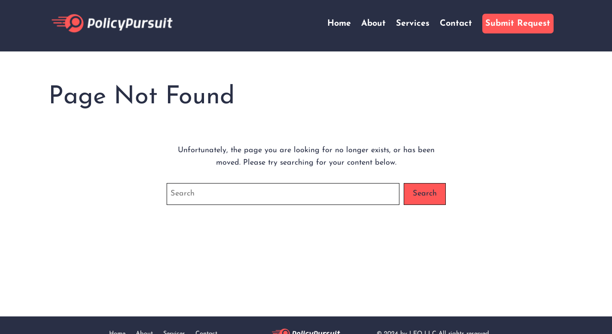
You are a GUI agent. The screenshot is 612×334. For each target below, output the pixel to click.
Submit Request (517, 23)
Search (425, 194)
